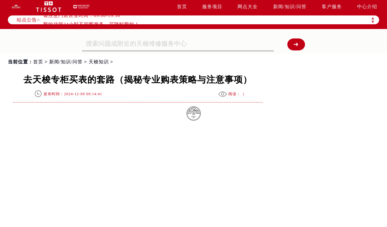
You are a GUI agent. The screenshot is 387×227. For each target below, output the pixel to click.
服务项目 (212, 6)
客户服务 (332, 6)
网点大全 (247, 6)
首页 (182, 6)
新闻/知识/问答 (290, 6)
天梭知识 (99, 61)
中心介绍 (367, 6)
